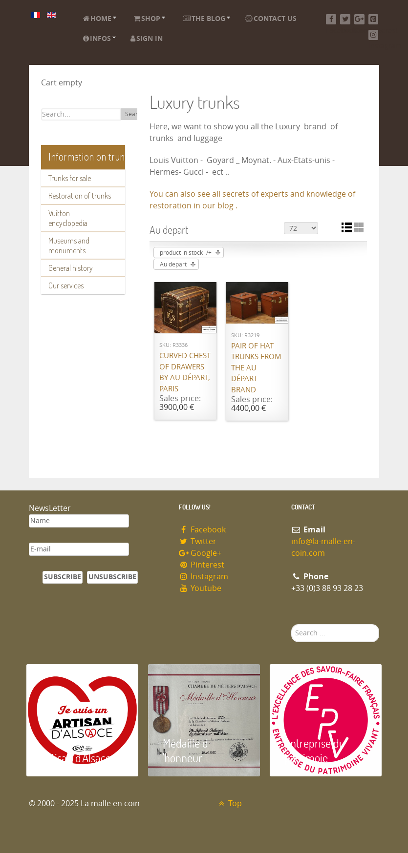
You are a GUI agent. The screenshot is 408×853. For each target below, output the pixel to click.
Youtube (200, 588)
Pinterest (202, 564)
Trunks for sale (69, 178)
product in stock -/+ (186, 252)
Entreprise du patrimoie (314, 750)
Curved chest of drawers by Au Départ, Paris (185, 372)
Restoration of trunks (79, 196)
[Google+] (359, 19)
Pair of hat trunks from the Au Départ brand (256, 368)
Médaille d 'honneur (185, 750)
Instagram (204, 576)
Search (134, 114)
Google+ (200, 553)
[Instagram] (373, 35)
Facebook (202, 529)
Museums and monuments (68, 245)
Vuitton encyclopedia (67, 218)
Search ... (291, 624)
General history (70, 268)
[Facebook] (331, 19)
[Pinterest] (373, 19)
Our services (66, 285)
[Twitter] (345, 19)
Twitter (198, 541)
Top (229, 803)
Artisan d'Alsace (76, 757)
